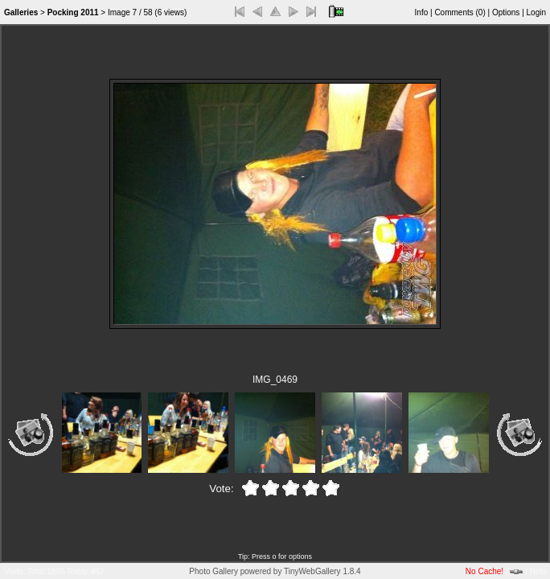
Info (422, 12)
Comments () (459, 12)
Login (536, 12)
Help (537, 571)
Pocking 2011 (73, 12)
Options (505, 12)
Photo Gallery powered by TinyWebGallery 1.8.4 (274, 571)
